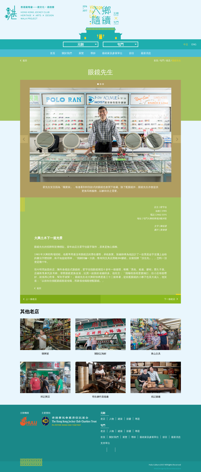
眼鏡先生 (176, 60)
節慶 (128, 418)
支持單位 (105, 443)
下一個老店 (169, 298)
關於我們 (67, 53)
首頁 (52, 53)
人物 (111, 418)
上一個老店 (31, 299)
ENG (193, 44)
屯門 (120, 44)
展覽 (81, 53)
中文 (185, 44)
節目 (131, 53)
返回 (25, 60)
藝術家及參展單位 (112, 53)
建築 (120, 418)
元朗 (80, 44)
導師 (92, 53)
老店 (168, 60)
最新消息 (146, 53)
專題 (137, 418)
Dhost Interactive (173, 468)
